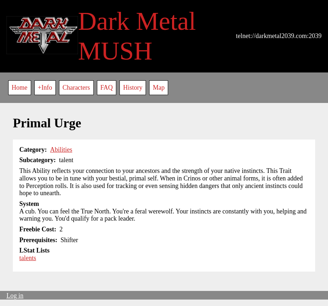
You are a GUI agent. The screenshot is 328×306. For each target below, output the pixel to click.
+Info (45, 87)
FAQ (107, 87)
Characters (76, 87)
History (132, 87)
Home (20, 87)
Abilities (61, 149)
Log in (15, 295)
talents (27, 258)
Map (159, 87)
